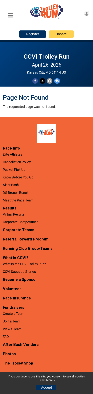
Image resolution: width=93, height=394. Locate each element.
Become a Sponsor (20, 279)
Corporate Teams (18, 230)
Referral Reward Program (26, 239)
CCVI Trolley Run (47, 56)
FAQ (6, 337)
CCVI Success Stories (19, 272)
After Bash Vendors (21, 344)
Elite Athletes (12, 154)
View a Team (12, 329)
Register (32, 34)
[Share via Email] (49, 81)
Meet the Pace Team (18, 200)
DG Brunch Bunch (16, 193)
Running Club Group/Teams (28, 248)
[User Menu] (86, 13)
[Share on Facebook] (35, 81)
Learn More (46, 380)
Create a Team (13, 314)
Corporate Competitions (20, 222)
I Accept (45, 387)
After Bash (11, 185)
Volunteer (12, 289)
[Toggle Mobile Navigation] (10, 15)
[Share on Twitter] (42, 81)
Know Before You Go (18, 177)
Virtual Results (14, 214)
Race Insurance (17, 298)
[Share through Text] (57, 81)
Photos (9, 354)
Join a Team (12, 321)
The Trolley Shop (18, 363)
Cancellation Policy (17, 162)
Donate (61, 34)
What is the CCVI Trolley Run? (24, 264)
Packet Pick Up (14, 170)
